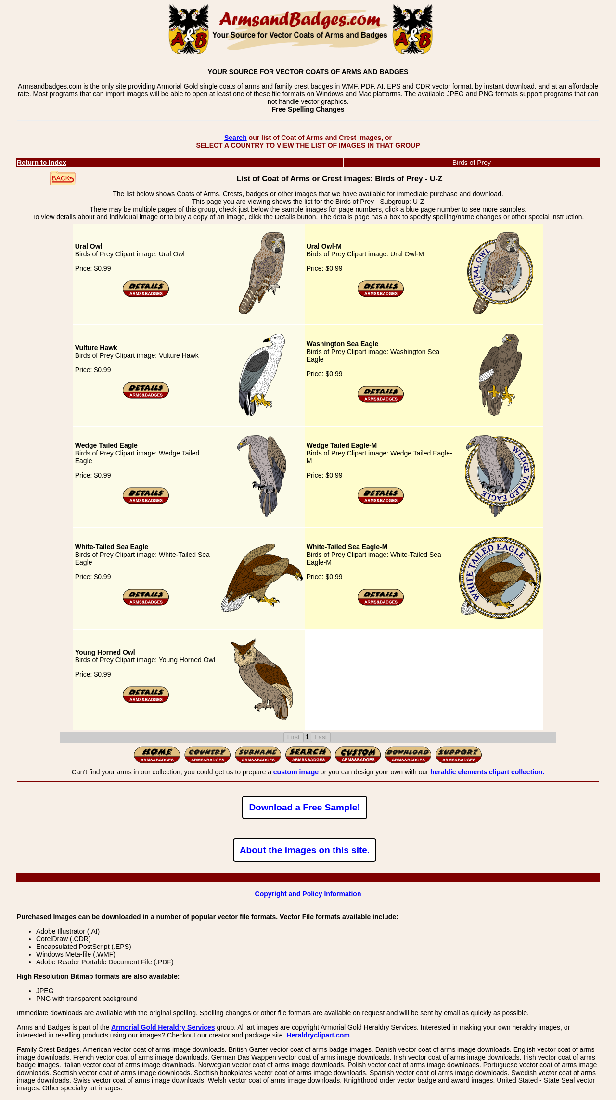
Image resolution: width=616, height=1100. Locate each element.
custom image (296, 772)
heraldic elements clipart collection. (487, 772)
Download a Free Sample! (304, 807)
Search (235, 137)
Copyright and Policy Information (308, 894)
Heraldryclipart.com (318, 1035)
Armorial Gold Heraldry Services (163, 1027)
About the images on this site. (305, 850)
